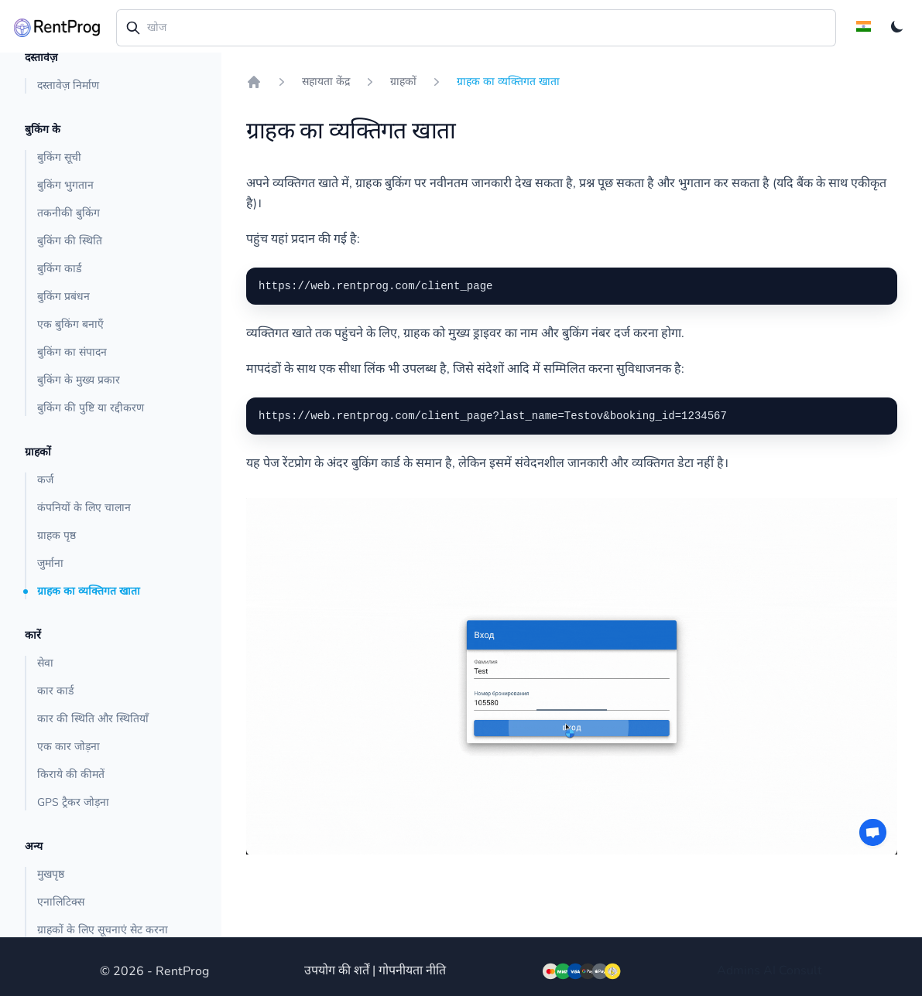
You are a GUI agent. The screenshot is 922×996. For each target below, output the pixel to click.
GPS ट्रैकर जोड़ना (73, 802)
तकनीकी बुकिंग (68, 213)
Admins (738, 970)
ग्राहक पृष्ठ (56, 535)
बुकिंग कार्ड (59, 268)
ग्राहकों (403, 81)
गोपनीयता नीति (412, 970)
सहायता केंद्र (326, 81)
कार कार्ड (55, 691)
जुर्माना (50, 563)
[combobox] (476, 27)
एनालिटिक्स (60, 902)
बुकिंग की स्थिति (69, 241)
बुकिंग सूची (59, 157)
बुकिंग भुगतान (65, 185)
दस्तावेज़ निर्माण (68, 85)
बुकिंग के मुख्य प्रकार (78, 380)
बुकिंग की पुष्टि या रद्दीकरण (90, 408)
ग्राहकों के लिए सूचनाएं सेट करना (102, 930)
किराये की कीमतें (71, 774)
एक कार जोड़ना (68, 746)
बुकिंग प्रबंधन (63, 296)
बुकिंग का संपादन (72, 352)
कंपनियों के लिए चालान (84, 507)
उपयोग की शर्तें (336, 970)
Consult (800, 970)
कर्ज (45, 479)
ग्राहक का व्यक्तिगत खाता (88, 591)
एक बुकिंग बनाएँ (70, 324)
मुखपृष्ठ (50, 874)
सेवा (45, 663)
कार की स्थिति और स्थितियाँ (93, 718)
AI (769, 970)
